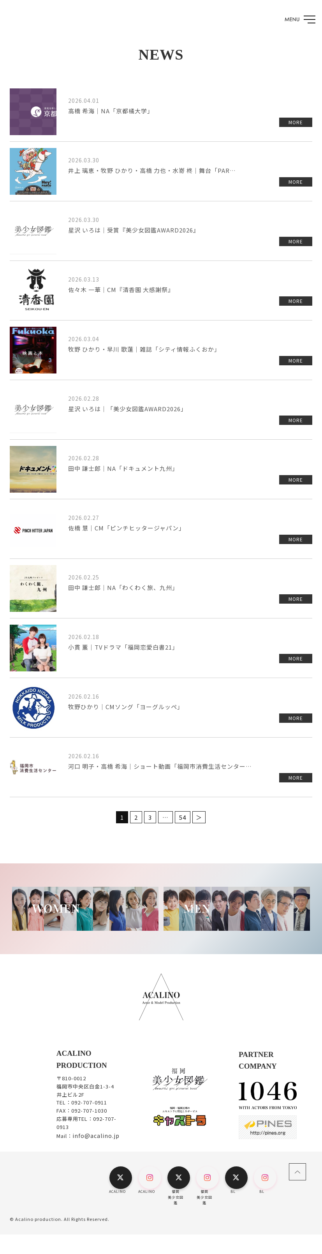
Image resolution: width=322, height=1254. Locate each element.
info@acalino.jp (96, 1136)
